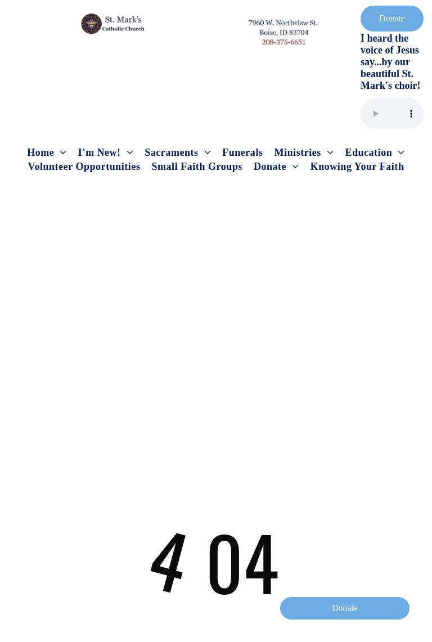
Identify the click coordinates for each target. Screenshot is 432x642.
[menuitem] (47, 153)
